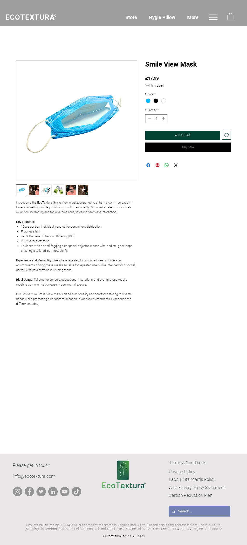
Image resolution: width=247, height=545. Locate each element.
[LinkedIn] (53, 491)
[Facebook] (29, 491)
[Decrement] (149, 119)
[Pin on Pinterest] (157, 165)
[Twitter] (41, 491)
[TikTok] (76, 491)
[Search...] (199, 511)
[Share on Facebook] (148, 165)
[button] (230, 16)
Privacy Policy (182, 471)
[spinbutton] (156, 119)
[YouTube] (64, 491)
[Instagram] (17, 491)
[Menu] (213, 17)
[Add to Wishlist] (226, 135)
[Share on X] (176, 165)
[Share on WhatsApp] (167, 165)
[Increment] (164, 119)
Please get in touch (31, 465)
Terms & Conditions (187, 462)
